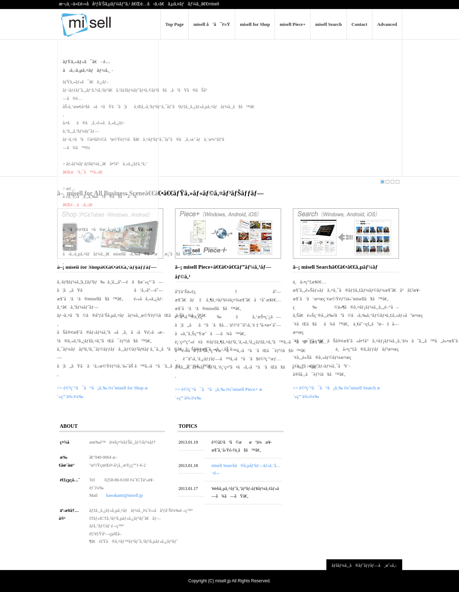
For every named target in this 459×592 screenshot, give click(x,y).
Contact (359, 24)
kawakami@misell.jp (124, 495)
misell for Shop (255, 24)
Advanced (387, 24)
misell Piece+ (293, 24)
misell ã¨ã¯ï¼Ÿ (211, 24)
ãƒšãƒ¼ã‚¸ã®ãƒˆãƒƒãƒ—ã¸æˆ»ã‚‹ (364, 565)
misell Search (328, 24)
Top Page (174, 24)
